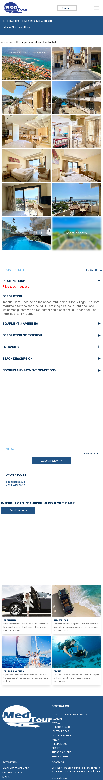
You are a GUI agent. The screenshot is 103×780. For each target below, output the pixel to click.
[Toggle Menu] (96, 7)
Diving (6, 777)
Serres (56, 748)
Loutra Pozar (60, 732)
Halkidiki (14, 42)
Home (4, 42)
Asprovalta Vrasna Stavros (69, 715)
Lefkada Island (61, 727)
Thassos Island (61, 753)
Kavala (56, 723)
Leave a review (51, 460)
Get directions (18, 510)
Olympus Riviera (61, 736)
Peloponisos (60, 744)
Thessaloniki (60, 757)
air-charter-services (15, 769)
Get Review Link (91, 454)
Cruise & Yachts (12, 773)
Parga (55, 740)
